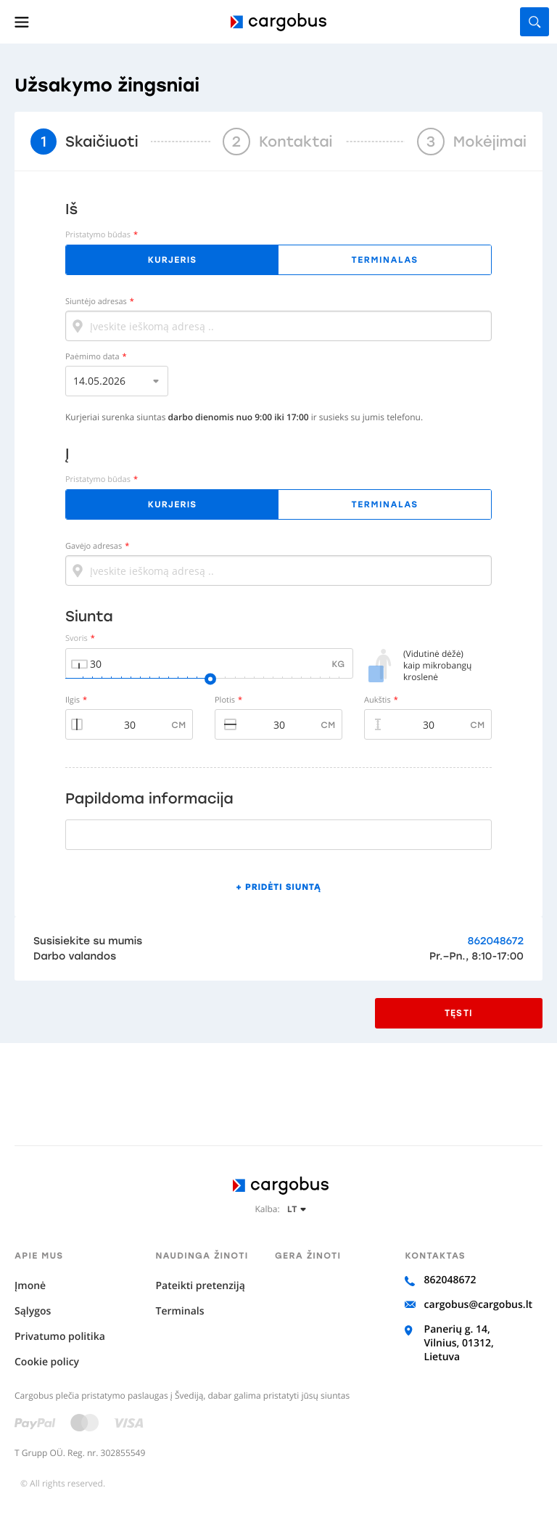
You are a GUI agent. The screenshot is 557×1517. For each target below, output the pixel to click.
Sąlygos (33, 1311)
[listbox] (116, 381)
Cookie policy (47, 1362)
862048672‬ (496, 941)
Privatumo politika (60, 1337)
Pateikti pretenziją (199, 1286)
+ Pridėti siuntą (278, 887)
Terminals (179, 1311)
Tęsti (459, 1013)
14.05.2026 (99, 381)
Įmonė (30, 1286)
